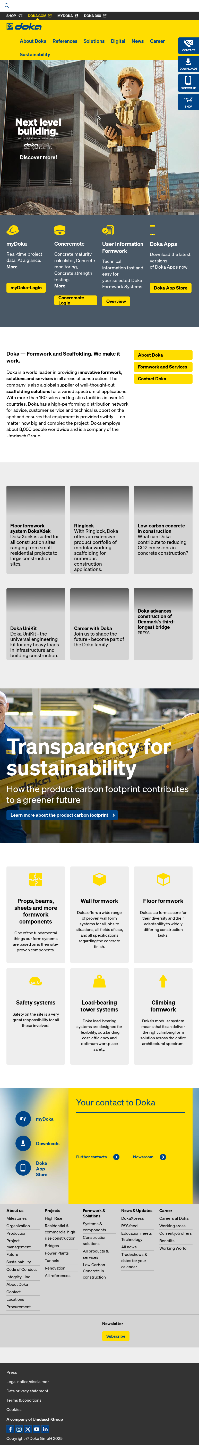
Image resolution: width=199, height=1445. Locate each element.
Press (11, 1372)
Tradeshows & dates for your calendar (134, 1260)
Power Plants (57, 1253)
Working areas (172, 1226)
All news (129, 1247)
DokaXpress (132, 1218)
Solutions (94, 41)
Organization (18, 1226)
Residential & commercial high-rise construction (61, 1232)
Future (12, 1254)
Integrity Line (18, 1277)
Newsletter (112, 1323)
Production (16, 1233)
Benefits (167, 1240)
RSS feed (129, 1226)
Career (157, 41)
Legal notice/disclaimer (27, 1381)
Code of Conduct (21, 1269)
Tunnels (52, 1260)
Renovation (55, 1268)
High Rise (53, 1218)
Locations (15, 1299)
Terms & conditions (23, 1400)
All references (58, 1275)
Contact (13, 1292)
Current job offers (175, 1233)
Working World (172, 1248)
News (138, 41)
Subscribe (115, 1336)
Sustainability (35, 54)
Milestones (16, 1218)
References (65, 41)
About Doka (33, 41)
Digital (118, 41)
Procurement (18, 1307)
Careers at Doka (173, 1218)
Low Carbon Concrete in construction (94, 1271)
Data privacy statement (27, 1391)
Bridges (52, 1245)
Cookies (14, 1409)
